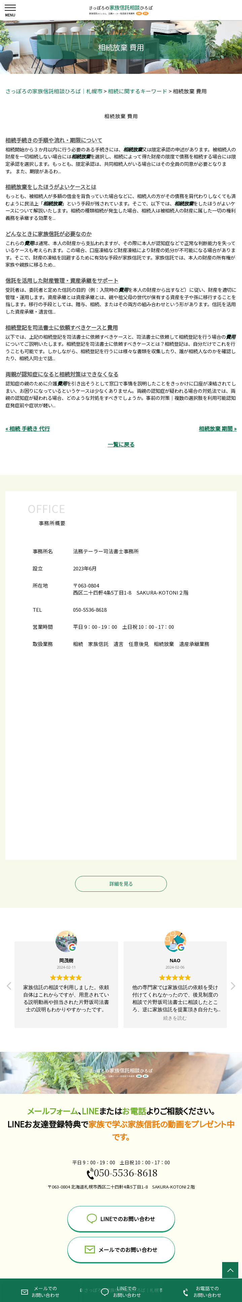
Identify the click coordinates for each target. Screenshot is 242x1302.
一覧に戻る (121, 444)
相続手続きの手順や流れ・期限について (53, 140)
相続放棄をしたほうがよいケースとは (50, 187)
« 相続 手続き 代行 (27, 428)
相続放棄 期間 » (218, 428)
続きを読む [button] (175, 1018)
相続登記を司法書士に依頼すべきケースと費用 (61, 327)
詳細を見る (121, 883)
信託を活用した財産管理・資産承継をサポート (61, 280)
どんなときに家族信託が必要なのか (48, 234)
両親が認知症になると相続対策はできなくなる (61, 374)
